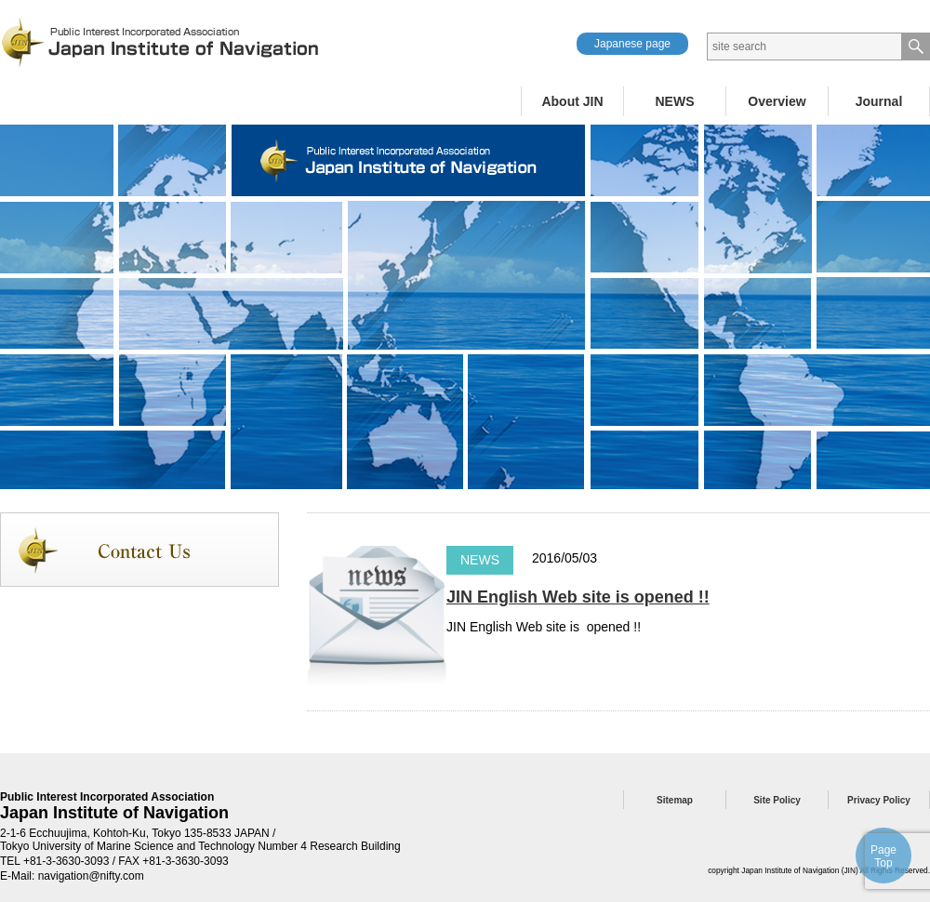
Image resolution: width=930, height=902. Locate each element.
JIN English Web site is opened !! (578, 597)
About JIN (572, 101)
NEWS (675, 101)
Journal (879, 101)
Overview (776, 101)
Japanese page (632, 43)
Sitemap (675, 800)
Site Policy (777, 800)
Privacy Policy (878, 800)
